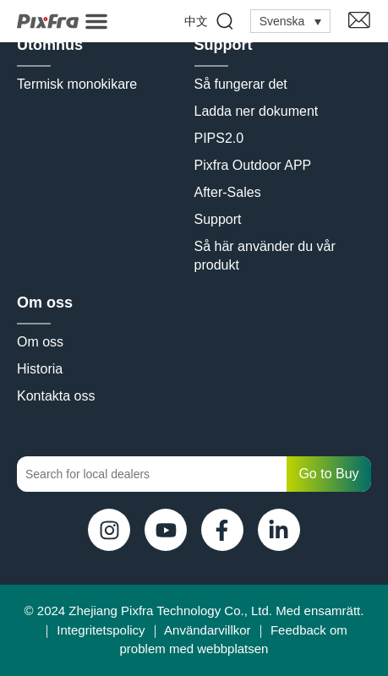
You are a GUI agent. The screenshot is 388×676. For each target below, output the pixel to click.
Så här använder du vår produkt (267, 255)
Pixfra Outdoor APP (253, 165)
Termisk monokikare (77, 84)
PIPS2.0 (219, 138)
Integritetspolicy (101, 630)
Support (223, 44)
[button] (96, 21)
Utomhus (50, 44)
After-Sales (227, 192)
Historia (40, 369)
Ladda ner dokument (256, 111)
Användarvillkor (207, 630)
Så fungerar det (240, 84)
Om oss (45, 302)
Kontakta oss (56, 396)
